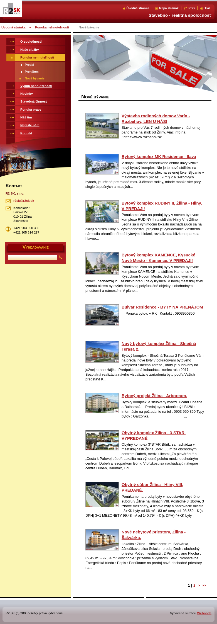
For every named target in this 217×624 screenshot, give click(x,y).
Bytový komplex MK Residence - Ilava (159, 156)
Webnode (204, 613)
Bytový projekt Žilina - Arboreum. (154, 395)
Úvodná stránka (137, 8)
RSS (191, 8)
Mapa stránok (169, 8)
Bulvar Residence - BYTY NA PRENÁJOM (162, 307)
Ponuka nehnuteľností (52, 27)
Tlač (207, 8)
